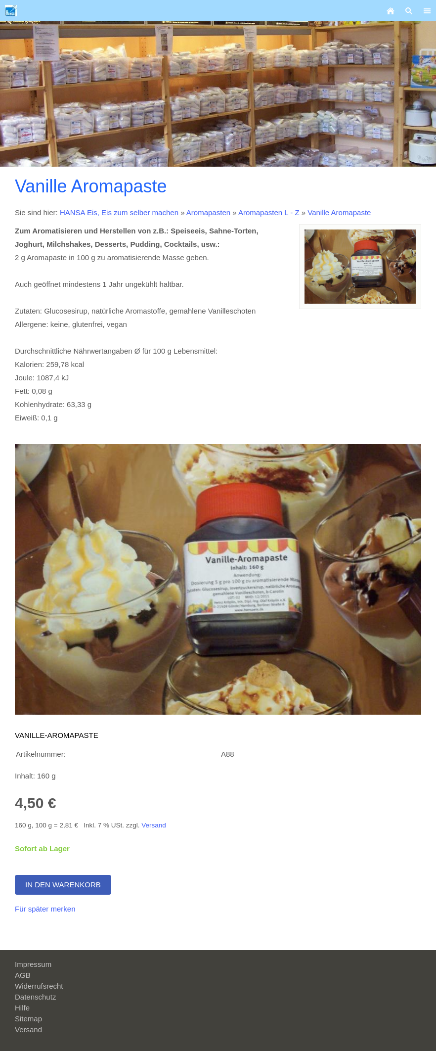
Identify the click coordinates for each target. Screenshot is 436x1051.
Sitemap (28, 1018)
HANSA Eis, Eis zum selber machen (119, 212)
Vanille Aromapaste (339, 212)
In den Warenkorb (63, 884)
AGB (23, 975)
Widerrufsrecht (39, 986)
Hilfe (22, 1008)
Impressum (33, 964)
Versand (153, 825)
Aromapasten (208, 212)
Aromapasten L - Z (270, 212)
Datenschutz (35, 997)
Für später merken (45, 909)
